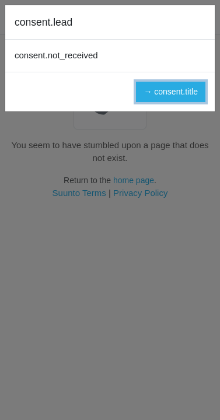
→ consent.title (171, 91)
